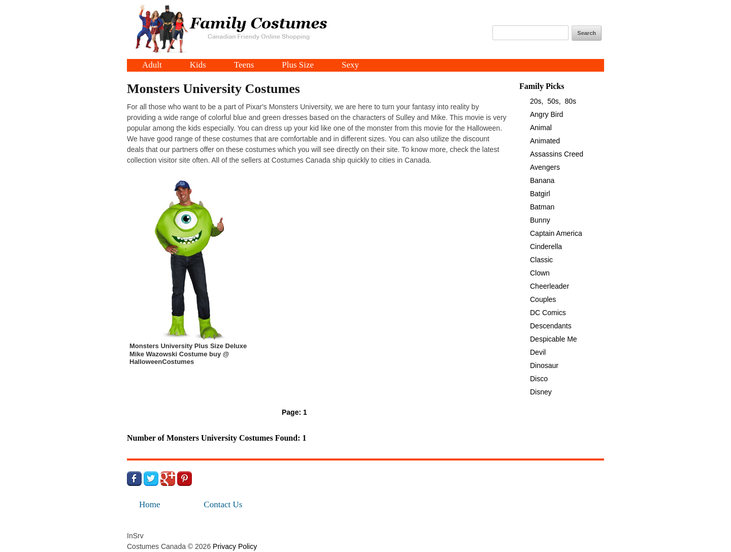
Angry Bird (546, 114)
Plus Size (298, 65)
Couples (543, 299)
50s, (553, 101)
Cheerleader (549, 286)
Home (149, 504)
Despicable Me (553, 339)
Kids (198, 65)
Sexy (350, 65)
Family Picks (541, 86)
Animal (541, 128)
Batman (542, 207)
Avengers (545, 167)
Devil (538, 352)
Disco (539, 379)
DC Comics (548, 313)
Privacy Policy (235, 546)
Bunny (540, 220)
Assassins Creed (556, 154)
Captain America (556, 233)
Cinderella (546, 246)
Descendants (551, 326)
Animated (545, 141)
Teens (244, 65)
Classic (541, 260)
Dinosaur (544, 365)
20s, (536, 101)
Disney (541, 392)
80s (571, 101)
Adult (152, 65)
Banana (542, 180)
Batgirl (540, 194)
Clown (540, 273)
